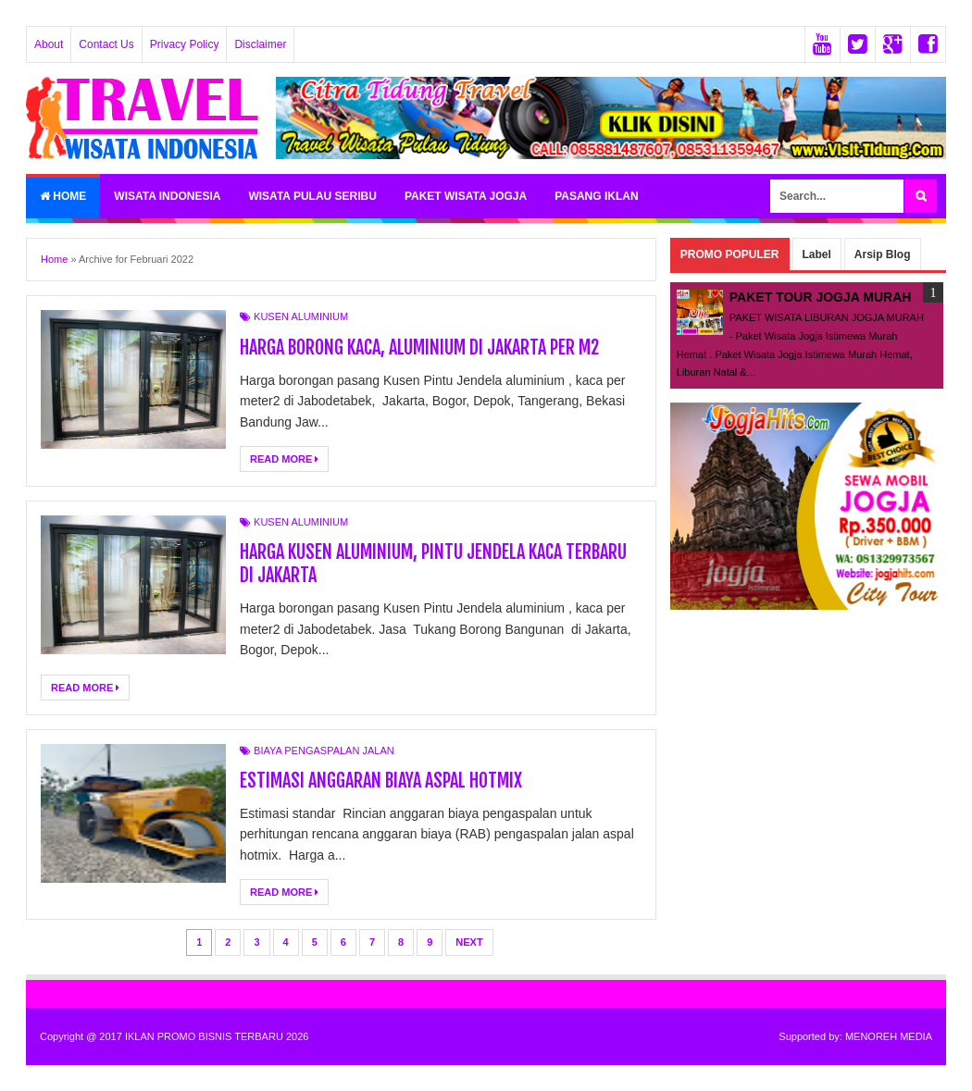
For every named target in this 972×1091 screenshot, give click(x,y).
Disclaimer (260, 44)
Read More (284, 459)
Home (63, 196)
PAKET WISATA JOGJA (466, 196)
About (48, 44)
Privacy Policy (184, 44)
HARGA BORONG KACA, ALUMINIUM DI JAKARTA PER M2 (419, 347)
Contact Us (106, 44)
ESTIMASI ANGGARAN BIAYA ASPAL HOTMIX (381, 780)
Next (468, 942)
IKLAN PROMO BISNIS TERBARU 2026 (216, 1036)
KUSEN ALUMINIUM (301, 316)
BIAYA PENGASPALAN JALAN (324, 750)
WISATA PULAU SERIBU (312, 196)
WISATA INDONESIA (167, 196)
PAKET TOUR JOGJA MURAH (820, 297)
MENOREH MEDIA (888, 1036)
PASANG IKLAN (596, 196)
